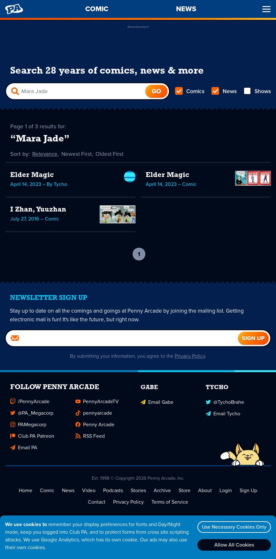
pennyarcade (93, 413)
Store (184, 490)
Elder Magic (32, 175)
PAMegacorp (28, 424)
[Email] (122, 339)
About (205, 490)
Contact (96, 502)
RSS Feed (90, 436)
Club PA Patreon (32, 436)
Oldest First (112, 154)
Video (89, 490)
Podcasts (113, 490)
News (224, 91)
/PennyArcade (30, 401)
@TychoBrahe (225, 401)
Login (225, 490)
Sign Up (248, 490)
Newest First (78, 154)
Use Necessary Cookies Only (233, 527)
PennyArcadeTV (97, 401)
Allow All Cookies (233, 544)
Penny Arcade (94, 424)
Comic (47, 490)
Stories (138, 490)
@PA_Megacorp (31, 413)
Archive (162, 490)
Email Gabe (157, 401)
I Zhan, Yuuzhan (38, 209)
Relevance (45, 154)
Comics (190, 91)
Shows (256, 91)
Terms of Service (169, 502)
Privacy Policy (192, 356)
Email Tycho (223, 413)
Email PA (23, 447)
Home (25, 490)
